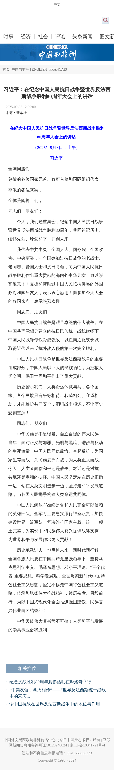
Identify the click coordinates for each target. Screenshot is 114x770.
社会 (43, 36)
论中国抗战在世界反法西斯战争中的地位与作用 (54, 704)
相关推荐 (27, 668)
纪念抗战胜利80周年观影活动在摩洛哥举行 (50, 681)
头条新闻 (82, 36)
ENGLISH (39, 69)
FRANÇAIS (58, 69)
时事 (8, 36)
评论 (60, 36)
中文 (57, 4)
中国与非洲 (20, 69)
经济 (26, 36)
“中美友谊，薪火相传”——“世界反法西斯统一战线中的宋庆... (57, 693)
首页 (6, 69)
